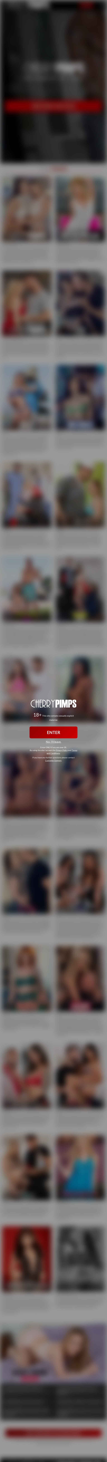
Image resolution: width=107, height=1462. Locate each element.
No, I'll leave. (53, 741)
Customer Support (53, 760)
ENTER (53, 732)
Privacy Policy (62, 750)
